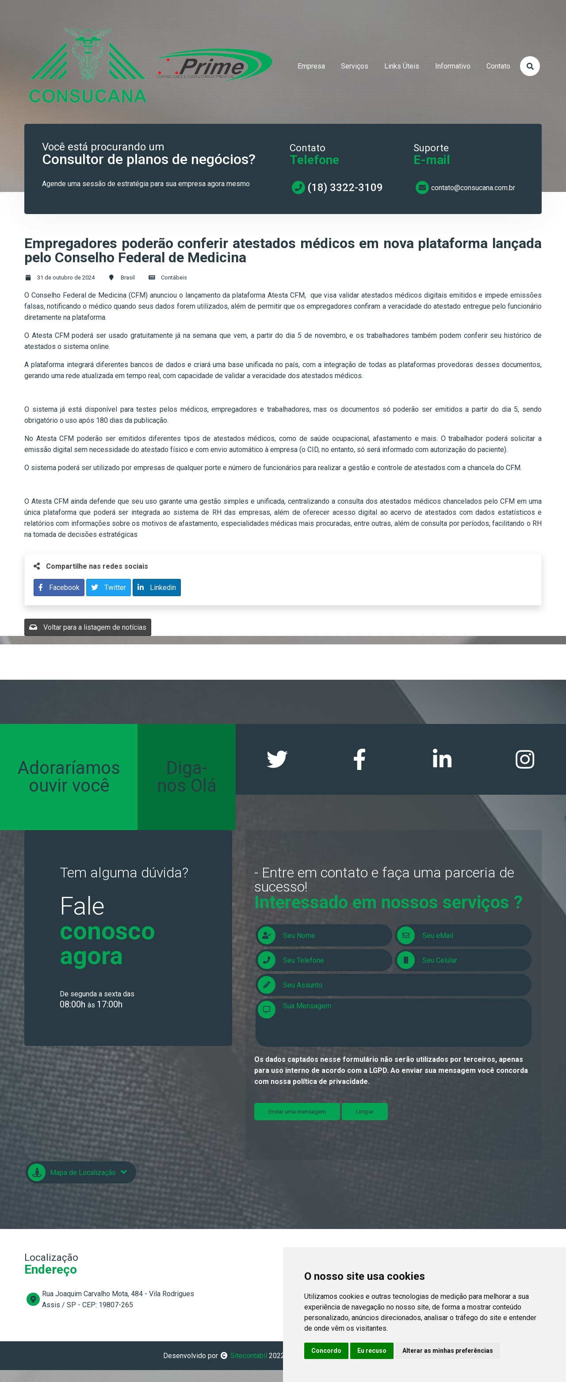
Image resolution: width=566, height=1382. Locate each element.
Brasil (128, 277)
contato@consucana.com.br (473, 188)
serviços (354, 66)
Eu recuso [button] (371, 1350)
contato (498, 66)
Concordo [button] (326, 1350)
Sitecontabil (248, 1359)
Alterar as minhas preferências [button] (447, 1350)
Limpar (365, 1115)
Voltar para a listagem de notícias (87, 627)
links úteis (401, 66)
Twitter (108, 587)
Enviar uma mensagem (297, 1115)
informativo (452, 66)
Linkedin (157, 587)
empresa (311, 66)
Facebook (59, 587)
